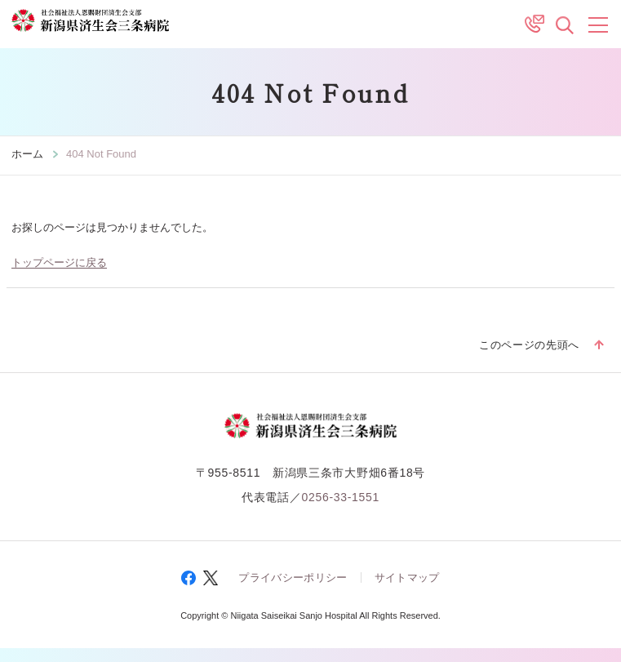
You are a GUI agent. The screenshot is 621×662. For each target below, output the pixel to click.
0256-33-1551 (340, 495)
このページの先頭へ (529, 345)
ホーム (27, 154)
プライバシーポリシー (292, 577)
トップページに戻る (59, 261)
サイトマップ (407, 577)
